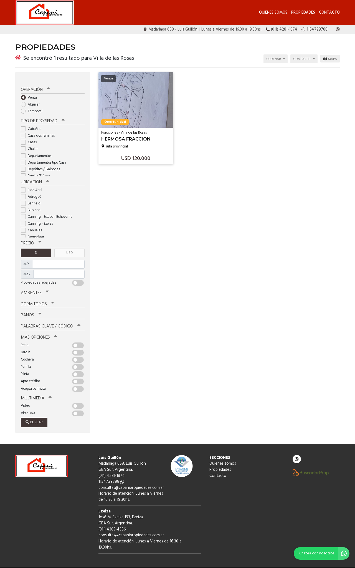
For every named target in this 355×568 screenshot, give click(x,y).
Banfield (32, 196)
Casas (30, 135)
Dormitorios (37, 296)
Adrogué (33, 189)
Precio (31, 236)
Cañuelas (33, 223)
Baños (31, 307)
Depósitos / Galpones (42, 162)
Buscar (34, 414)
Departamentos (38, 149)
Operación (35, 83)
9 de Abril (33, 183)
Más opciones (39, 329)
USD (69, 246)
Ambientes (35, 285)
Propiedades (303, 12)
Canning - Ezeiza (39, 216)
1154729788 (111, 473)
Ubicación (35, 175)
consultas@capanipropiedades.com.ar (131, 479)
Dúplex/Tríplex (37, 169)
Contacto (329, 12)
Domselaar (34, 230)
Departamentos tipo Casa (45, 156)
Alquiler (32, 98)
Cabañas (33, 122)
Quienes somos (273, 12)
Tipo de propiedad (42, 114)
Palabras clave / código (50, 318)
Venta (30, 91)
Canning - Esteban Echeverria (48, 210)
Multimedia (36, 389)
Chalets (32, 142)
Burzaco (32, 203)
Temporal (33, 104)
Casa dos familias (39, 129)
